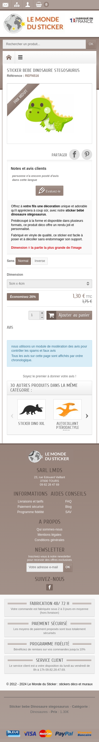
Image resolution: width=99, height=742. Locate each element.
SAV (68, 512)
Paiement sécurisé (30, 507)
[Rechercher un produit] (44, 44)
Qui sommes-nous (49, 529)
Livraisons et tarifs (30, 501)
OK (91, 44)
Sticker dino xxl (31, 423)
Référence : (15, 76)
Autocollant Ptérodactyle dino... (67, 427)
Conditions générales (49, 540)
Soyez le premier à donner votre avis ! (49, 376)
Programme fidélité (30, 512)
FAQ (68, 501)
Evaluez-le (49, 190)
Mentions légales (49, 535)
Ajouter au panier (68, 315)
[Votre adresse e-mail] (44, 567)
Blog (68, 507)
